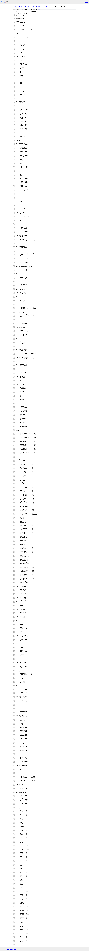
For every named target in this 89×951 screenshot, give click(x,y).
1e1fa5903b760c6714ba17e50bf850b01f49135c (31, 6)
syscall (50, 6)
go (13, 6)
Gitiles (8, 949)
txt (83, 949)
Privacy (11, 949)
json (87, 949)
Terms (15, 949)
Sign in (86, 2)
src (47, 6)
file (39, 9)
